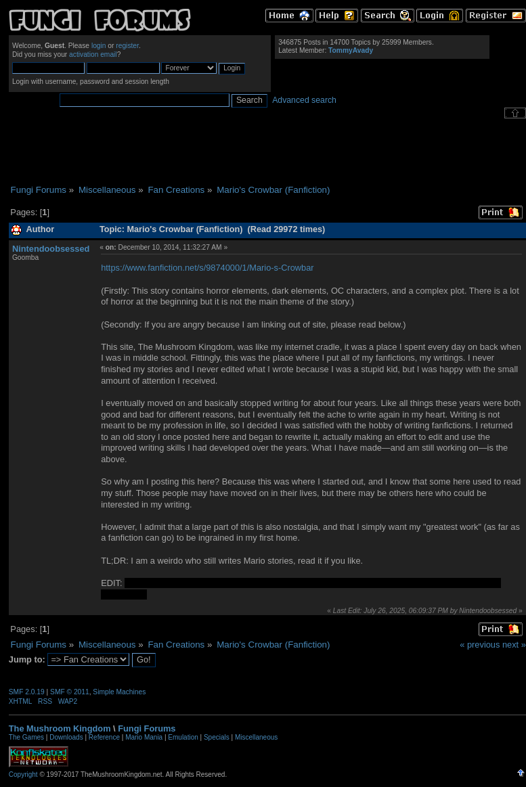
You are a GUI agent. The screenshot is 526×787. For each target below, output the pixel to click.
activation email (93, 54)
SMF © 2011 (69, 692)
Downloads (66, 737)
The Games (26, 737)
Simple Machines (119, 692)
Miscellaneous (256, 737)
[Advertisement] (267, 151)
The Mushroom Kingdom (60, 728)
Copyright (23, 774)
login (98, 45)
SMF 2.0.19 (27, 692)
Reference (104, 737)
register (127, 45)
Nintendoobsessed (50, 249)
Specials (216, 737)
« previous (480, 644)
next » (514, 644)
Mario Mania (143, 737)
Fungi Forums (146, 728)
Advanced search (304, 100)
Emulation (183, 737)
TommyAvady (350, 50)
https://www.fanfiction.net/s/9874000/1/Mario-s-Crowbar (207, 268)
